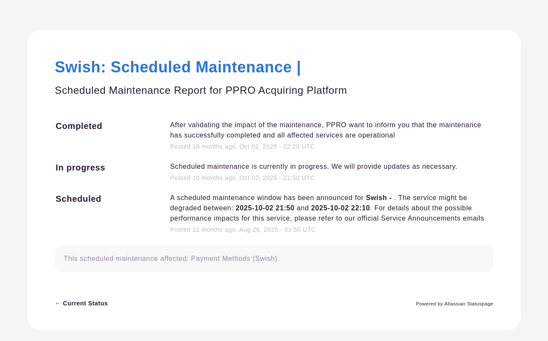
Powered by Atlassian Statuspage (454, 303)
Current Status (81, 303)
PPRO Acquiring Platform (286, 90)
